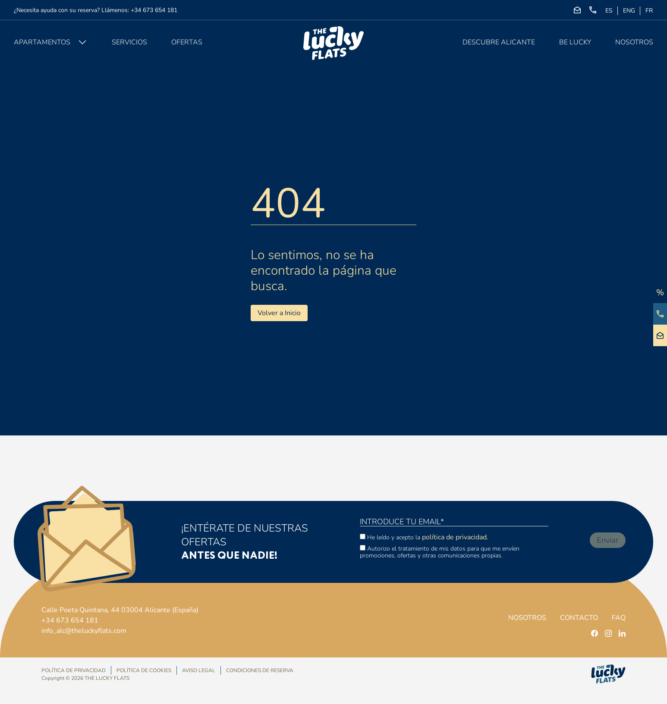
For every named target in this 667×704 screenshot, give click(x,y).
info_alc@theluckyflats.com (83, 630)
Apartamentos (42, 42)
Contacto (579, 618)
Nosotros (634, 42)
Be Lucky (575, 42)
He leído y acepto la (424, 537)
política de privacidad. (455, 537)
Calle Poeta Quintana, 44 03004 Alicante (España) (119, 610)
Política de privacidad (73, 670)
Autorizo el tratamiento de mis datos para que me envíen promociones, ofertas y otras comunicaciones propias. (439, 551)
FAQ (619, 618)
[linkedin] (622, 633)
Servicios (129, 42)
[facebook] (594, 633)
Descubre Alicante (498, 42)
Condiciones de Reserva (259, 670)
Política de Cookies (143, 670)
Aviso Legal (198, 670)
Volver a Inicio (279, 313)
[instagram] (608, 633)
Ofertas (186, 42)
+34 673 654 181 (154, 10)
